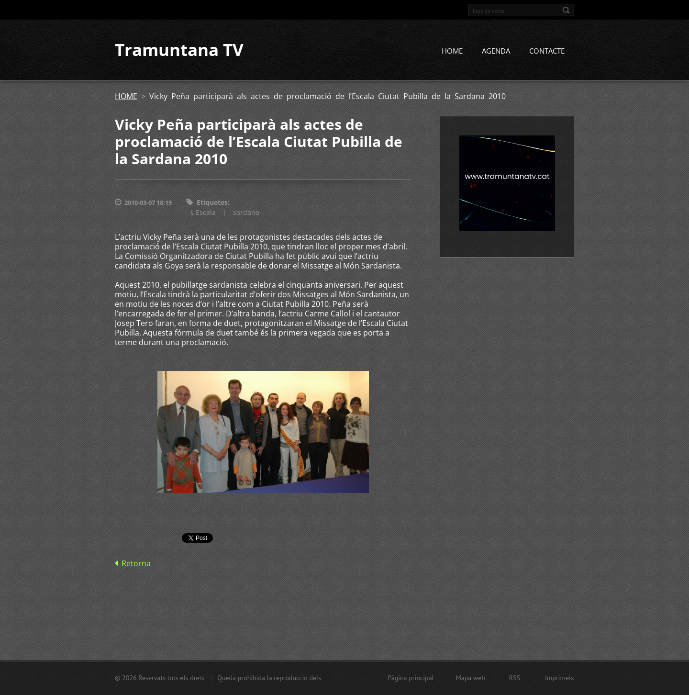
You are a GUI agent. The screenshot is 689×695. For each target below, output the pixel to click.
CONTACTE (547, 51)
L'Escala (203, 212)
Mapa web (470, 677)
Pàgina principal (410, 677)
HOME (452, 51)
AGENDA (496, 51)
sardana (246, 212)
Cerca (566, 10)
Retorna (136, 563)
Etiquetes (212, 202)
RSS (514, 677)
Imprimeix (559, 677)
